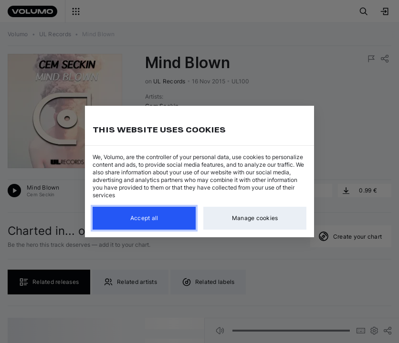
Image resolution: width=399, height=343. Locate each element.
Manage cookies (255, 218)
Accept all (144, 218)
